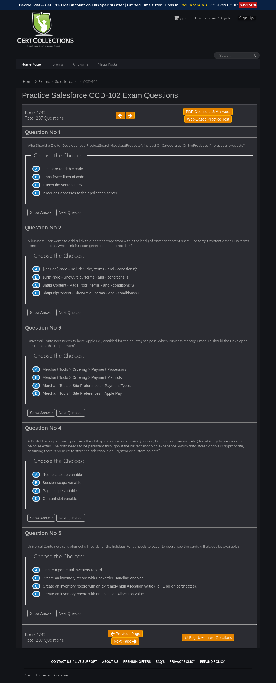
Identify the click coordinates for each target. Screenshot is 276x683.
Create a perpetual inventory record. (73, 570)
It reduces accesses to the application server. (80, 193)
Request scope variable (62, 474)
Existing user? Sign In (213, 18)
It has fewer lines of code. (64, 177)
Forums (57, 64)
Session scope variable (62, 482)
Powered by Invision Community (48, 675)
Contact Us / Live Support (74, 662)
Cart (181, 18)
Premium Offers (137, 662)
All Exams (80, 64)
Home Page (31, 64)
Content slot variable (60, 498)
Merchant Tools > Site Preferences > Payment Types (87, 385)
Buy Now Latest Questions (208, 637)
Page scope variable (60, 491)
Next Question (71, 212)
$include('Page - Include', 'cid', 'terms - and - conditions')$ (90, 269)
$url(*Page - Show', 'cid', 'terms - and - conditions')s (85, 277)
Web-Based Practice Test (208, 119)
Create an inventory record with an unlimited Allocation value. (94, 594)
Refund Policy (212, 662)
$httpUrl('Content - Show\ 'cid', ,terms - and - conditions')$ (91, 293)
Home (27, 81)
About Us (110, 662)
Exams (42, 81)
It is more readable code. (63, 169)
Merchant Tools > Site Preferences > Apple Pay (82, 393)
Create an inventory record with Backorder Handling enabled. (94, 578)
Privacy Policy (182, 662)
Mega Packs (108, 64)
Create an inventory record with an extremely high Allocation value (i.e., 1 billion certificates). (120, 586)
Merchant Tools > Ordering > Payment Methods (82, 377)
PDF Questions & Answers (208, 111)
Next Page (125, 641)
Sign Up (246, 18)
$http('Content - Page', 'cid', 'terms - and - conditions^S (88, 285)
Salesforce (62, 81)
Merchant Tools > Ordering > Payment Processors (84, 369)
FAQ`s (160, 662)
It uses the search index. (63, 185)
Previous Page (125, 633)
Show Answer (41, 212)
